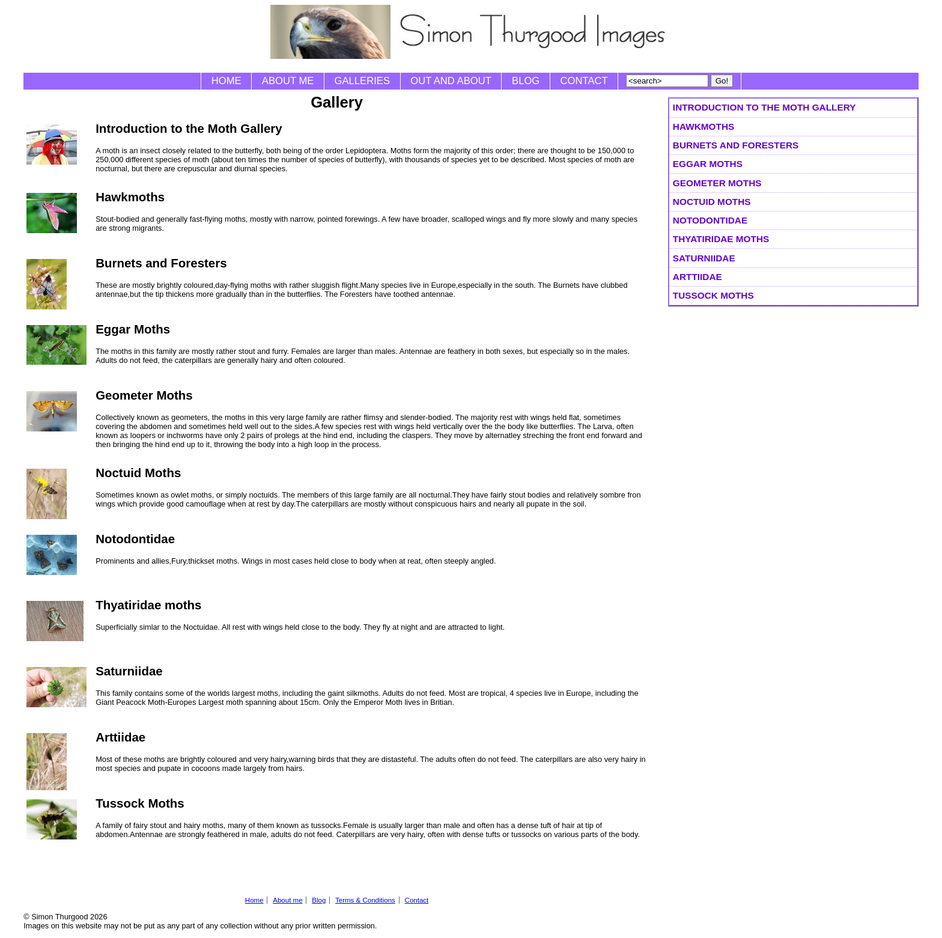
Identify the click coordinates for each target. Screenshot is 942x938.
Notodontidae (710, 220)
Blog (525, 81)
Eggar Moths (708, 164)
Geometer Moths (717, 183)
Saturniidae (704, 258)
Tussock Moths (713, 295)
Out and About (450, 81)
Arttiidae (697, 277)
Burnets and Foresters (735, 145)
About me (288, 81)
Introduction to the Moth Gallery (764, 107)
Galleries (362, 81)
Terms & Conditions (365, 900)
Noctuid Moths (712, 201)
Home (226, 81)
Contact (584, 81)
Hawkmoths (703, 126)
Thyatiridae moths (721, 239)
